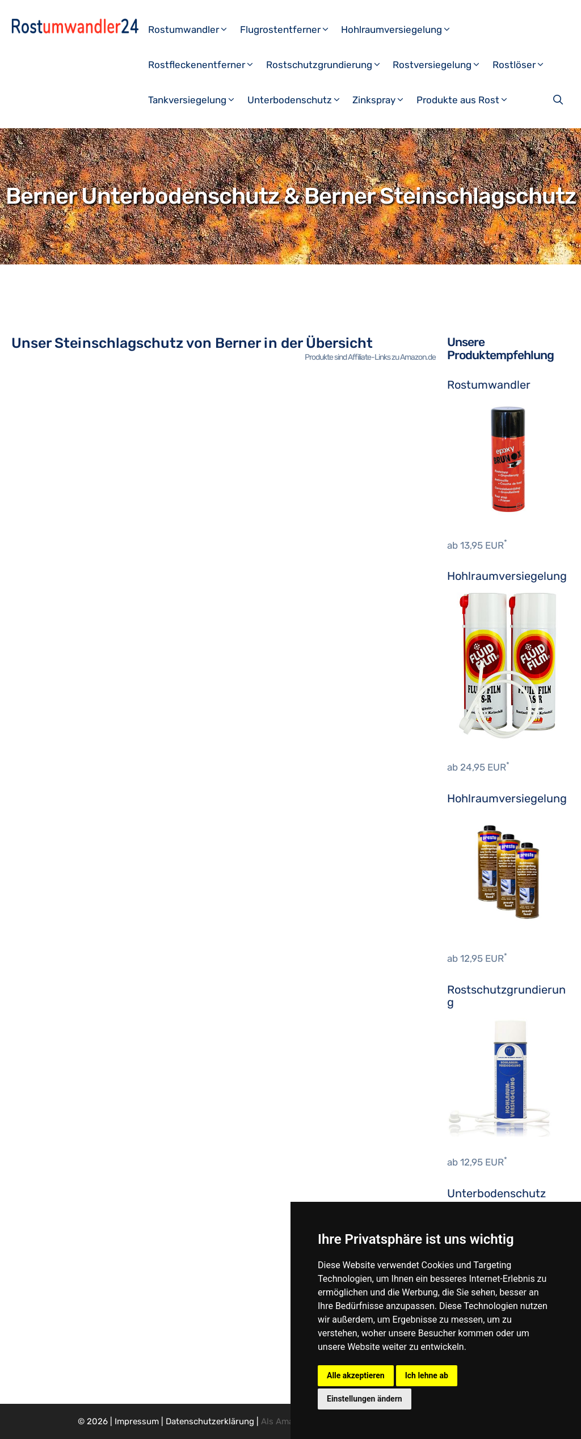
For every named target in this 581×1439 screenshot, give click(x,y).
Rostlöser (523, 65)
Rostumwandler (192, 29)
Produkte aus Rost (466, 100)
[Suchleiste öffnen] (559, 100)
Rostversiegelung (441, 65)
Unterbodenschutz (298, 100)
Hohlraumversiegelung (400, 29)
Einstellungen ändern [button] (364, 1398)
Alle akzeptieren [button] (356, 1375)
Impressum (137, 1421)
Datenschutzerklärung (210, 1421)
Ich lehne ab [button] (426, 1375)
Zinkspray (383, 100)
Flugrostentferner (289, 29)
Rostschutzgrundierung (328, 65)
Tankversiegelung (196, 100)
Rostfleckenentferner (205, 65)
